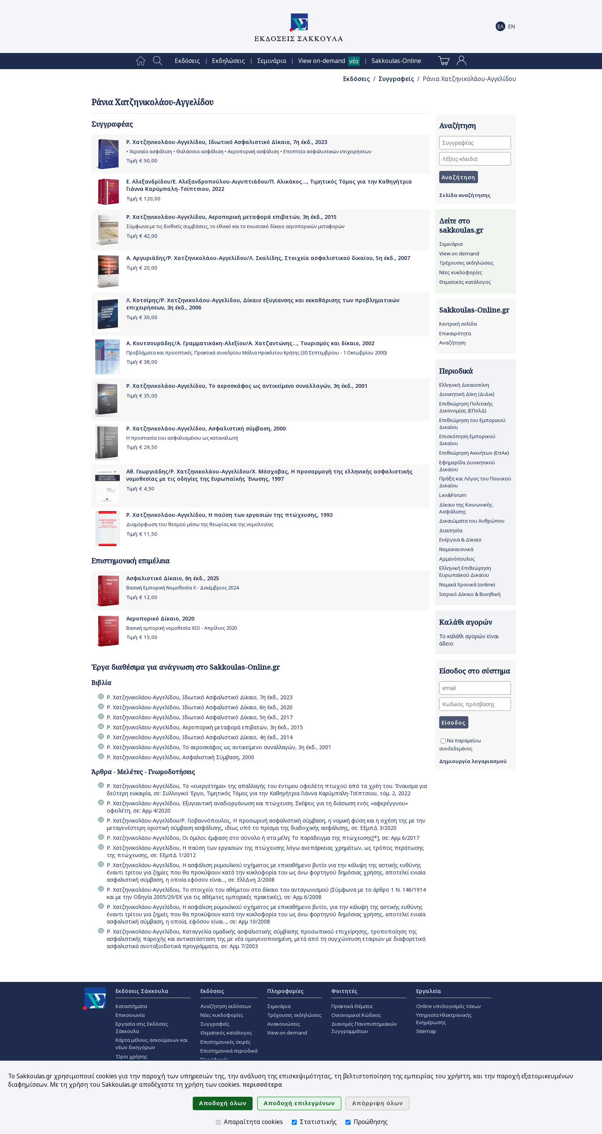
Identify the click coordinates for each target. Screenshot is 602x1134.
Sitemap (426, 1031)
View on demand (459, 253)
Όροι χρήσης (131, 1056)
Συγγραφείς (396, 79)
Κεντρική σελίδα (458, 323)
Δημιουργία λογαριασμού (473, 761)
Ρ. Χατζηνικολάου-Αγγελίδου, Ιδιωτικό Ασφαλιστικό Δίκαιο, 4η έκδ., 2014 (200, 737)
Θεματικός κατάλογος (465, 281)
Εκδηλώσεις (228, 61)
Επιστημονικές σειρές (225, 1041)
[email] (475, 688)
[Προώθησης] (348, 1122)
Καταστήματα (131, 1006)
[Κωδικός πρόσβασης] (475, 704)
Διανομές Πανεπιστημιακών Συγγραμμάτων (364, 1027)
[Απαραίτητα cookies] (218, 1122)
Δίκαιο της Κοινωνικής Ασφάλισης (466, 508)
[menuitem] (141, 61)
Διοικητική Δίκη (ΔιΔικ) (467, 394)
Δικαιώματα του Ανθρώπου (471, 520)
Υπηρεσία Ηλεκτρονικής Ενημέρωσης (444, 1018)
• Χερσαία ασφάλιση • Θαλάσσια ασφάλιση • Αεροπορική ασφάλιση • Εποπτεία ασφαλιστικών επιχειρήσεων (248, 151)
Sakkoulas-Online (396, 61)
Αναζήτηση (452, 342)
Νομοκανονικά (456, 549)
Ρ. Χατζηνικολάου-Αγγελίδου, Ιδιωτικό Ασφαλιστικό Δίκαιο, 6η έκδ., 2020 (200, 707)
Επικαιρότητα (455, 333)
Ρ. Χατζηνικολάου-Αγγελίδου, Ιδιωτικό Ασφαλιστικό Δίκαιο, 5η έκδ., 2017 (200, 717)
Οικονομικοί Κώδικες (356, 1014)
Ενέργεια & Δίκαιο (460, 539)
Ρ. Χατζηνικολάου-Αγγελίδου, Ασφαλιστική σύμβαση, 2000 (206, 428)
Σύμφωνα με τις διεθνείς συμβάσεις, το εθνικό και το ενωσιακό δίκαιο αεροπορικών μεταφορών (235, 226)
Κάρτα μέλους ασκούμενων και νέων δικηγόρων (152, 1043)
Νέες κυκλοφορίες (460, 272)
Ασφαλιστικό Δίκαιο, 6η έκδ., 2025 (172, 578)
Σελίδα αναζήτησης (464, 195)
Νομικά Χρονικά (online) (467, 584)
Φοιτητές (344, 991)
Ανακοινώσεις (283, 1023)
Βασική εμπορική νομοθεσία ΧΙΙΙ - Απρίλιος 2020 (181, 628)
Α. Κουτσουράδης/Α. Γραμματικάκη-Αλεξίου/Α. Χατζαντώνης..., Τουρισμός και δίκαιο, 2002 (250, 343)
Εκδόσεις (187, 61)
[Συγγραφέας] (475, 142)
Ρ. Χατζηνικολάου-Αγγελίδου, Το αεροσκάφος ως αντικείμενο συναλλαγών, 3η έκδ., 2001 (246, 385)
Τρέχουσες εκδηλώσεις (466, 262)
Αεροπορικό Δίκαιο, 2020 (160, 618)
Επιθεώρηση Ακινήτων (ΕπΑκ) (474, 452)
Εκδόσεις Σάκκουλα (142, 991)
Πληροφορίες (285, 991)
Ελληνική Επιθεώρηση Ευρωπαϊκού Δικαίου (465, 571)
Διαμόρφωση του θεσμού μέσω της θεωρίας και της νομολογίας (199, 524)
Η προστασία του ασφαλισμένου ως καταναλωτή (182, 438)
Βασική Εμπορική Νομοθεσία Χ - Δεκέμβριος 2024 (182, 587)
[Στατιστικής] (294, 1122)
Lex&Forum (452, 495)
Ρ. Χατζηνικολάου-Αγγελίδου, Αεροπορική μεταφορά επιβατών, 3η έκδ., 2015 (231, 216)
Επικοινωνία (130, 1014)
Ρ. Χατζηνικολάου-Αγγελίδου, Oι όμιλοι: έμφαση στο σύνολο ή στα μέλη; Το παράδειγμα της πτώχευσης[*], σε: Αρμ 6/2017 (263, 837)
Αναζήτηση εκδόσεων (225, 1006)
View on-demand (321, 61)
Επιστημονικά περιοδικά (229, 1050)
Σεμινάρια (271, 61)
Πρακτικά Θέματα (351, 1006)
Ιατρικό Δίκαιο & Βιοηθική (470, 594)
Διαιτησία (450, 530)
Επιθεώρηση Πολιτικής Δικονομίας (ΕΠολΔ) (466, 407)
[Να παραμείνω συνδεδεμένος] (443, 740)
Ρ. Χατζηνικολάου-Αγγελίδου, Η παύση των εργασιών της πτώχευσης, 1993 (229, 514)
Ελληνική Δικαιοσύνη (464, 384)
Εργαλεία (428, 991)
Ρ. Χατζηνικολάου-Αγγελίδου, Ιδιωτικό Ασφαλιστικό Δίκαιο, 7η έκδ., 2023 (226, 142)
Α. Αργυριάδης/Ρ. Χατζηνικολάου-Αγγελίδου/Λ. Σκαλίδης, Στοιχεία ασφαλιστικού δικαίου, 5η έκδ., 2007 (268, 258)
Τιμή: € (141, 160)
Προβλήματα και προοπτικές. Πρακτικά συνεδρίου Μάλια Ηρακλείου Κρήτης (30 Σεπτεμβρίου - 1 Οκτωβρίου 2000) (256, 352)
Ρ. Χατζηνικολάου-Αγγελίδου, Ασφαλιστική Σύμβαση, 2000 (180, 757)
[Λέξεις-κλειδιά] (475, 159)
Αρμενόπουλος (457, 558)
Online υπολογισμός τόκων (448, 1006)
